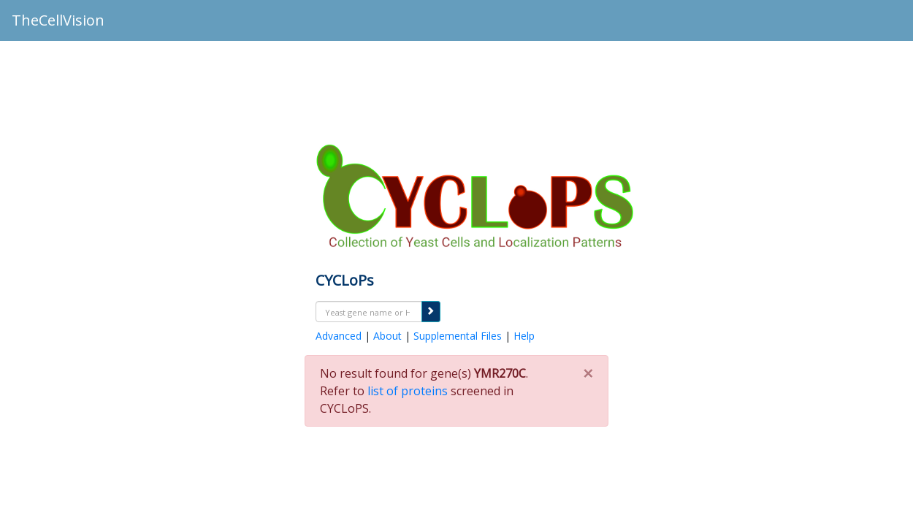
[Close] (588, 369)
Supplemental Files (457, 336)
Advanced (339, 336)
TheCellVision (58, 20)
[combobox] (369, 311)
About (387, 336)
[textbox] (368, 312)
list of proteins (407, 391)
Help (524, 336)
